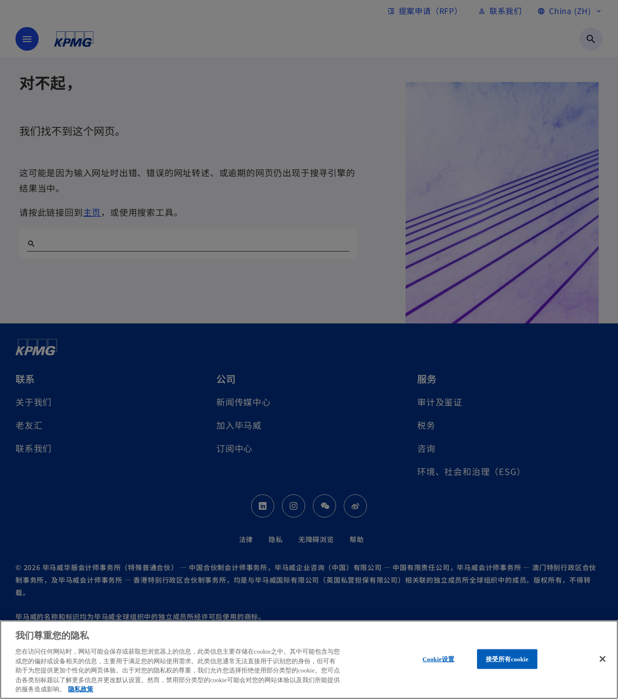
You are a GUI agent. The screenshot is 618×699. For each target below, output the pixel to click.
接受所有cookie (507, 658)
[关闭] (602, 659)
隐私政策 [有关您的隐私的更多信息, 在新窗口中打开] (80, 689)
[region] (309, 659)
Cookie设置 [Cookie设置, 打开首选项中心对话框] (438, 658)
